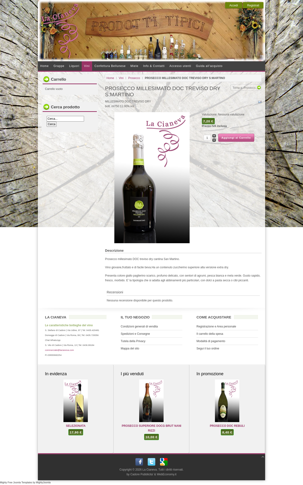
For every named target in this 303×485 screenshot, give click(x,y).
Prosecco (134, 78)
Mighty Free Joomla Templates (16, 482)
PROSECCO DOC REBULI (227, 426)
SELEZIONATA (76, 426)
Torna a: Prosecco (243, 87)
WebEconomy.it (166, 474)
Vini (121, 78)
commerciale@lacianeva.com (59, 350)
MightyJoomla (43, 482)
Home (110, 78)
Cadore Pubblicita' (141, 474)
